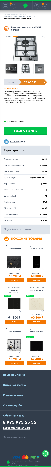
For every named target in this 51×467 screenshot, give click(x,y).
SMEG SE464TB (36, 332)
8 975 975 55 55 (19, 422)
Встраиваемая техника (17, 14)
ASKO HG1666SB (14, 332)
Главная (6, 14)
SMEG (35, 16)
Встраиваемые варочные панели (14, 16)
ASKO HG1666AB (14, 249)
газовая (29, 16)
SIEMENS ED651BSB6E (14, 291)
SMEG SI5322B (37, 249)
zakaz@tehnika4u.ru (16, 427)
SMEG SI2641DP (36, 290)
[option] (25, 48)
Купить (14, 280)
